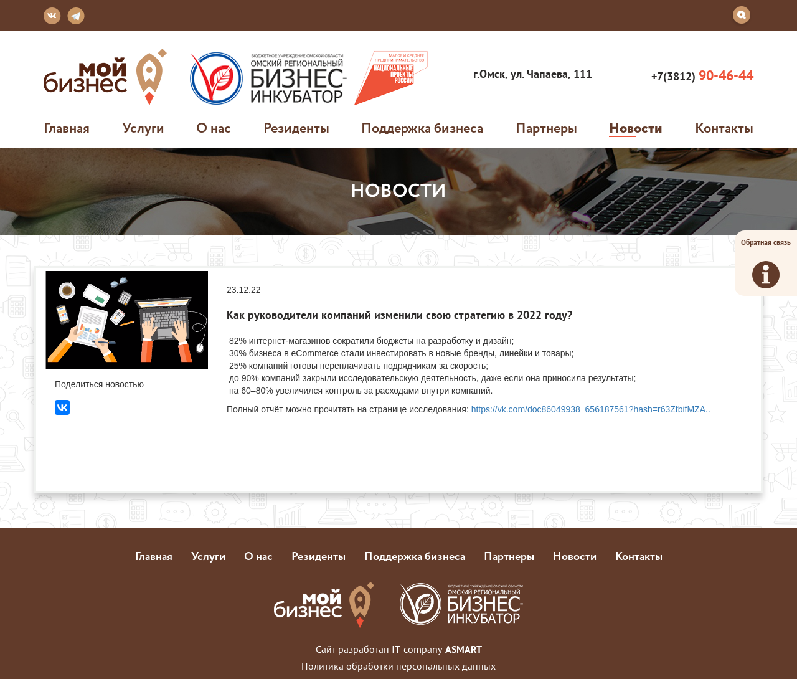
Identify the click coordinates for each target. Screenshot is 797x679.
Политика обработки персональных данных (398, 666)
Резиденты (296, 128)
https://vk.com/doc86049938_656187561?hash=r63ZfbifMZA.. (590, 409)
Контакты (724, 128)
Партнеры (546, 128)
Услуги (143, 128)
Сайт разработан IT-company (399, 649)
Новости (636, 128)
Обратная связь (766, 262)
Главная (67, 128)
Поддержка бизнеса (422, 128)
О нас (213, 128)
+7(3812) (700, 75)
